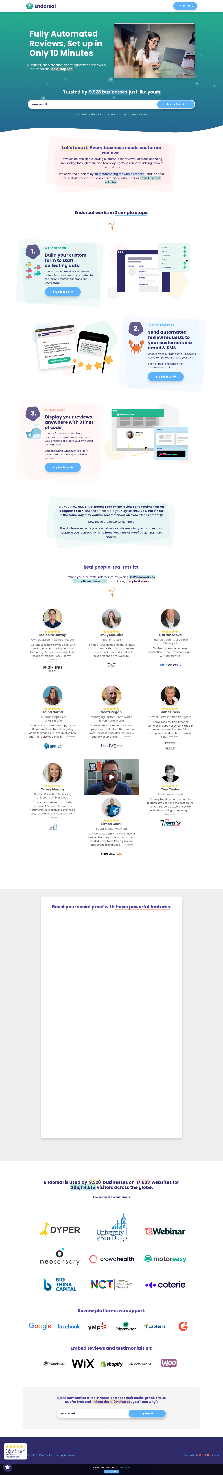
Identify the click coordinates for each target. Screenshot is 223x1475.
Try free (146, 1413)
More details (124, 1467)
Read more (52, 660)
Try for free (185, 5)
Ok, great (111, 1471)
